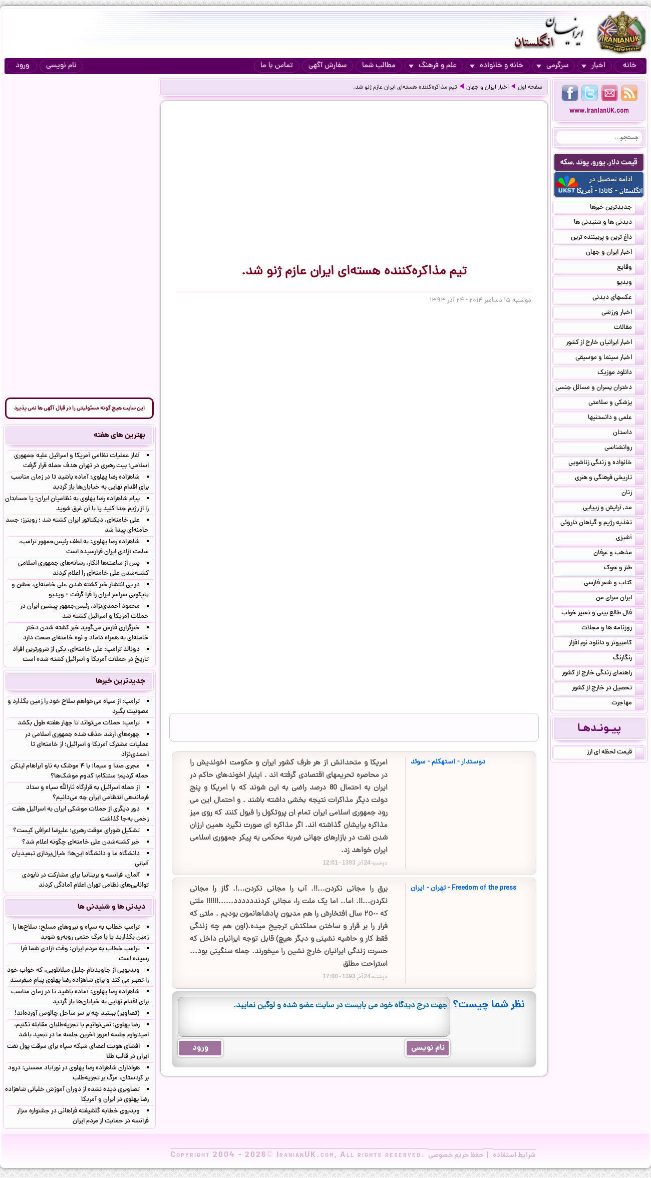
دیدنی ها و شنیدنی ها (609, 223)
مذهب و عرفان (618, 553)
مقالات (629, 328)
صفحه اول (530, 87)
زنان (632, 493)
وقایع (630, 268)
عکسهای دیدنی (618, 298)
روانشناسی (624, 448)
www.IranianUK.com (599, 111)
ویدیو (630, 283)
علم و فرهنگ (433, 66)
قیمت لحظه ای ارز (615, 752)
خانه (629, 66)
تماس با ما (276, 66)
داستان (628, 433)
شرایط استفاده (514, 1155)
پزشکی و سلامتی (616, 403)
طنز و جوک (624, 568)
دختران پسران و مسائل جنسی (599, 388)
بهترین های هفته (119, 436)
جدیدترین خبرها (617, 208)
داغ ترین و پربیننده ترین (607, 238)
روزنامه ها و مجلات (612, 628)
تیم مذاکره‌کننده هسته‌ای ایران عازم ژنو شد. (405, 87)
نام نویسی (61, 66)
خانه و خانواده (496, 66)
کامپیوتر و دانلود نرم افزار (606, 643)
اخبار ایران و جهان (487, 87)
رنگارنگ (628, 658)
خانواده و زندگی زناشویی (606, 463)
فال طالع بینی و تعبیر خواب (602, 613)
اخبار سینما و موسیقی (609, 358)
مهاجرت (627, 703)
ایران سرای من (620, 598)
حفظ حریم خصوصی (455, 1155)
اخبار (593, 66)
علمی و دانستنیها (616, 418)
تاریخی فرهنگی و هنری (609, 478)
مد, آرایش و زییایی (613, 508)
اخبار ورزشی (622, 313)
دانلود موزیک (620, 373)
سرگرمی (552, 66)
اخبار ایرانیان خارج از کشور (605, 343)
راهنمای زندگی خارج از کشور (603, 673)
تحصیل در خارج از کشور (608, 688)
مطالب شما (379, 66)
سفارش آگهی (327, 66)
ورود (22, 66)
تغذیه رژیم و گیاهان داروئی (602, 523)
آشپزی (630, 538)
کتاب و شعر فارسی (614, 583)
